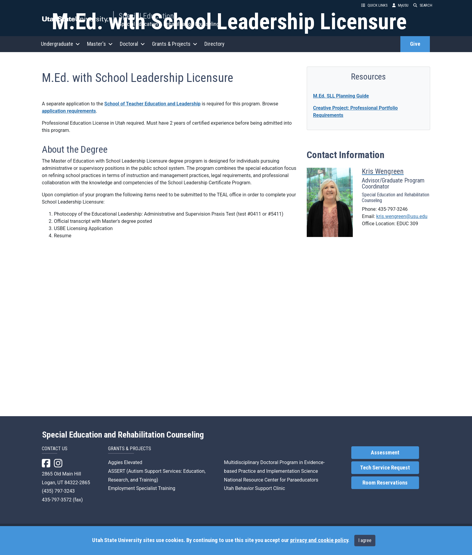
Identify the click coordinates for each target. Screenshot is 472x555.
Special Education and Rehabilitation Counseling (123, 442)
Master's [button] (100, 44)
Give (415, 44)
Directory (214, 44)
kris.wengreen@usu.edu (401, 374)
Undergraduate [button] (60, 44)
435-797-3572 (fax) (62, 507)
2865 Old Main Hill (61, 481)
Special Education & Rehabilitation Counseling (169, 24)
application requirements (69, 268)
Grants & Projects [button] (174, 44)
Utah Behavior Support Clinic (254, 495)
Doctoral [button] (132, 44)
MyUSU (400, 5)
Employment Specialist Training (141, 495)
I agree (364, 540)
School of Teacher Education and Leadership (152, 261)
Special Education (146, 15)
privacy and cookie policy (319, 540)
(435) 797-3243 (58, 498)
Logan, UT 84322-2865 (66, 490)
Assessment (385, 460)
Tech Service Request (385, 475)
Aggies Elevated (125, 469)
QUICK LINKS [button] (374, 5)
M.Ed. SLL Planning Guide (341, 253)
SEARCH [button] (422, 5)
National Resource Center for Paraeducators (271, 487)
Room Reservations (385, 490)
